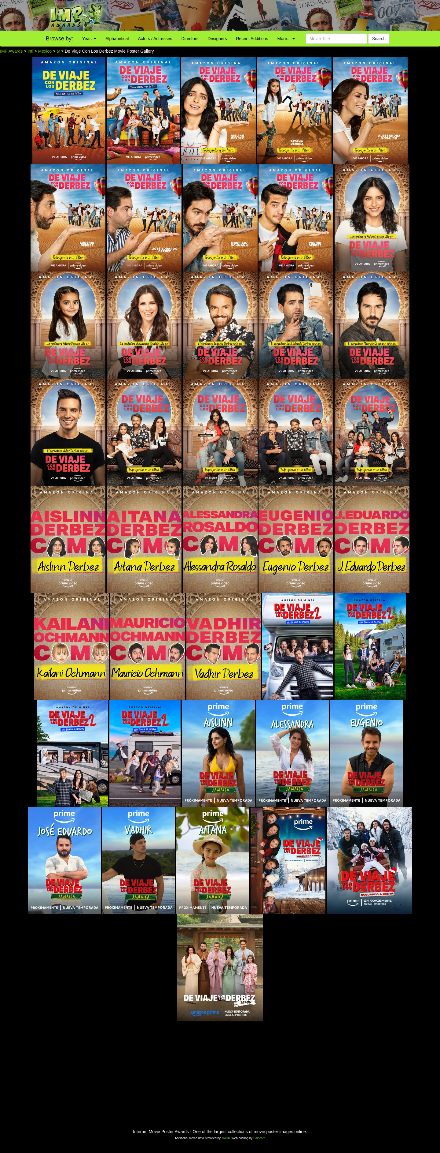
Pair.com (259, 1138)
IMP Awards (11, 51)
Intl (30, 51)
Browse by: (59, 39)
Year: (89, 38)
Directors (189, 38)
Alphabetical (117, 38)
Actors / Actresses (155, 38)
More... (286, 38)
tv (58, 51)
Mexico (45, 51)
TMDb (226, 1138)
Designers (217, 38)
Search (379, 38)
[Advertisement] (275, 15)
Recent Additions (252, 38)
